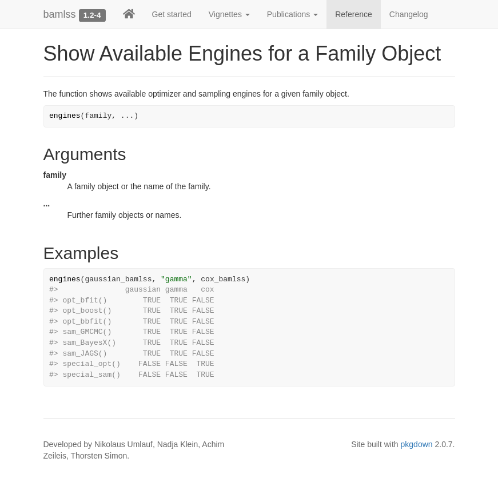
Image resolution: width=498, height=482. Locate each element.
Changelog (408, 14)
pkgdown (417, 444)
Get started (172, 14)
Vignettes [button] (229, 14)
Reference (353, 14)
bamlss (59, 14)
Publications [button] (292, 14)
